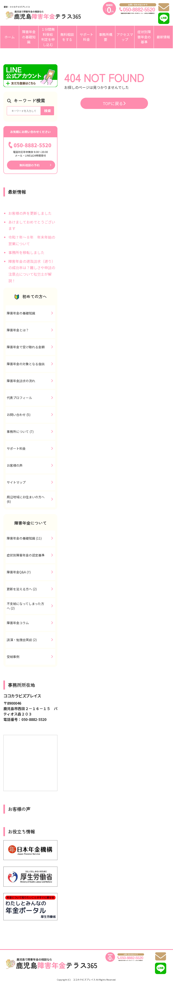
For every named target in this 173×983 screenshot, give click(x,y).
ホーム (10, 37)
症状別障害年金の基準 (144, 36)
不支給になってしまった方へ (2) (25, 605)
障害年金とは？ (18, 330)
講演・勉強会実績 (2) (22, 639)
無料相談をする (67, 37)
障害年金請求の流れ (21, 380)
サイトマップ (16, 482)
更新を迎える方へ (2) (22, 589)
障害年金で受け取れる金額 (26, 347)
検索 (47, 110)
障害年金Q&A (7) (19, 572)
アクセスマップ (124, 37)
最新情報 (163, 37)
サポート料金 (86, 37)
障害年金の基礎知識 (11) (24, 538)
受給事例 (13, 656)
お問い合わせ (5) (18, 414)
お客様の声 (15, 465)
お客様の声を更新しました (30, 213)
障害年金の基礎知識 (29, 36)
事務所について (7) (20, 431)
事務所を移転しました (26, 252)
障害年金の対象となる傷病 (26, 364)
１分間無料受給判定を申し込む (48, 37)
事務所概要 (105, 37)
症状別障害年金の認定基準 (26, 555)
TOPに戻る (114, 103)
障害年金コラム (18, 623)
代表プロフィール (19, 397)
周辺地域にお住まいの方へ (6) (26, 499)
